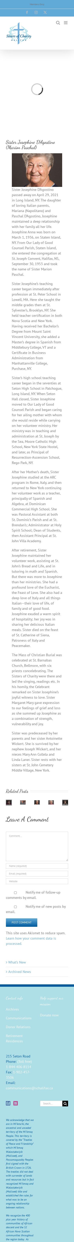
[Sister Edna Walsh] (23, 802)
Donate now (49, 1015)
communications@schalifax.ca (29, 1088)
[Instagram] (15, 1103)
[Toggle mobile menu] (66, 23)
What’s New (17, 962)
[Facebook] (8, 1103)
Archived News (19, 971)
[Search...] (51, 1103)
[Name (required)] (37, 866)
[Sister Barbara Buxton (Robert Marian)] (37, 802)
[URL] (37, 881)
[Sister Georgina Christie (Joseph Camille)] (51, 802)
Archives (12, 1009)
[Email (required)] (37, 873)
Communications (19, 1018)
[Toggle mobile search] (58, 23)
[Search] (65, 1103)
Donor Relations (18, 1027)
